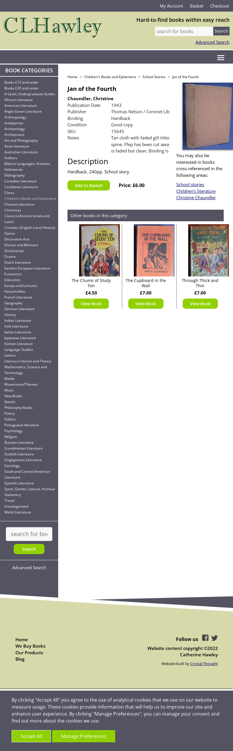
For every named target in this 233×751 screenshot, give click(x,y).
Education (12, 279)
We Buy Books (30, 646)
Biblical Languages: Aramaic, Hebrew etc (27, 166)
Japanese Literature (20, 337)
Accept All (31, 736)
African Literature (18, 99)
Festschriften (14, 291)
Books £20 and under (21, 88)
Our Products (29, 652)
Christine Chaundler (196, 197)
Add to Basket (89, 185)
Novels (9, 401)
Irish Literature (16, 326)
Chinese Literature (19, 204)
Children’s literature (196, 191)
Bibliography (14, 175)
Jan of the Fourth (185, 76)
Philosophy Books (18, 407)
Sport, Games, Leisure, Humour (29, 488)
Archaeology (14, 128)
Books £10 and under (21, 82)
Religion (10, 436)
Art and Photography (21, 140)
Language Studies (18, 349)
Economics (13, 274)
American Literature (20, 105)
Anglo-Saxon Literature (23, 111)
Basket (196, 6)
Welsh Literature (17, 512)
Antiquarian (13, 123)
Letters (10, 355)
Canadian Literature (20, 181)
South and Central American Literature (27, 474)
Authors (10, 157)
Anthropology (15, 117)
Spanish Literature (19, 483)
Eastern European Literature (27, 268)
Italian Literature (17, 332)
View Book (91, 303)
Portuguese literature (21, 425)
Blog (19, 659)
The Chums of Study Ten (91, 283)
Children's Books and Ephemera (30, 198)
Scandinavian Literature (23, 448)
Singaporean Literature (23, 459)
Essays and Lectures (20, 285)
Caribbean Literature (21, 186)
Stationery (12, 494)
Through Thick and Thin (200, 283)
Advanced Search (212, 42)
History (10, 314)
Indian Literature (17, 320)
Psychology (13, 430)
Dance (9, 233)
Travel (9, 500)
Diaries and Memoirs (21, 244)
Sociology (12, 465)
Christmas (12, 210)
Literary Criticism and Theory (27, 361)
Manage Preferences (83, 736)
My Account (171, 6)
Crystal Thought (204, 663)
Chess (9, 192)
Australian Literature (21, 152)
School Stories (154, 76)
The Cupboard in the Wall (146, 283)
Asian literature (16, 146)
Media (9, 378)
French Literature (18, 297)
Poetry (9, 413)
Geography (13, 303)
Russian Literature (19, 442)
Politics (10, 419)
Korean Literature (18, 343)
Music (9, 390)
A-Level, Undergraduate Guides (29, 93)
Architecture (14, 134)
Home (72, 76)
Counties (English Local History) (29, 227)
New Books (13, 396)
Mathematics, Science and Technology (25, 369)
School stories (190, 184)
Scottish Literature (19, 454)
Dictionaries (14, 250)
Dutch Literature (17, 262)
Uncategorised (16, 506)
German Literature (19, 308)
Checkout (219, 6)
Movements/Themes (21, 384)
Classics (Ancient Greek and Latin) (26, 218)
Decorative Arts (17, 239)
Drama (10, 256)
